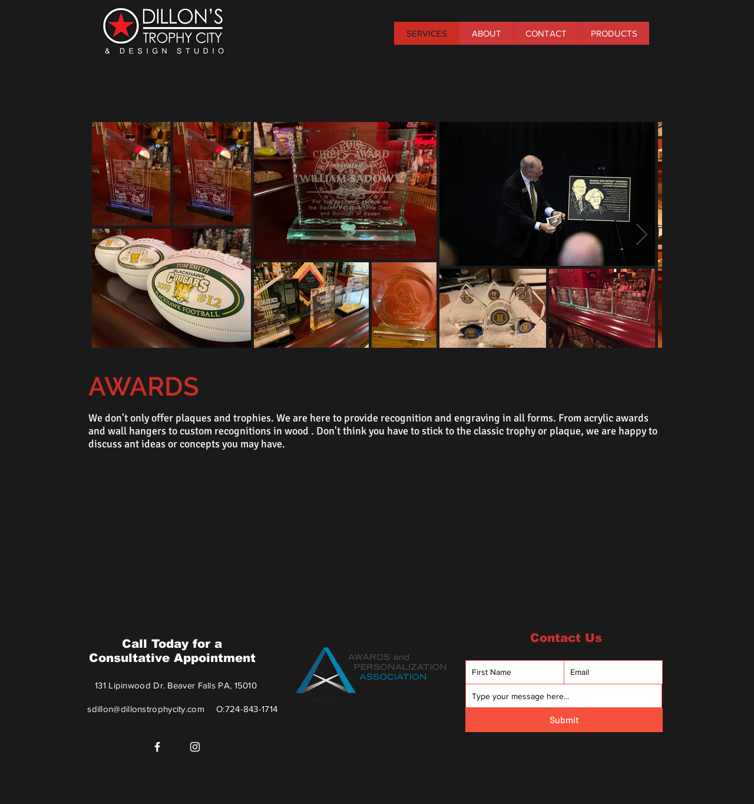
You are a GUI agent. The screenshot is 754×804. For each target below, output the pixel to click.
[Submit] (564, 720)
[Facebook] (157, 746)
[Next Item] (642, 234)
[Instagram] (194, 746)
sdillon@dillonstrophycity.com (145, 709)
